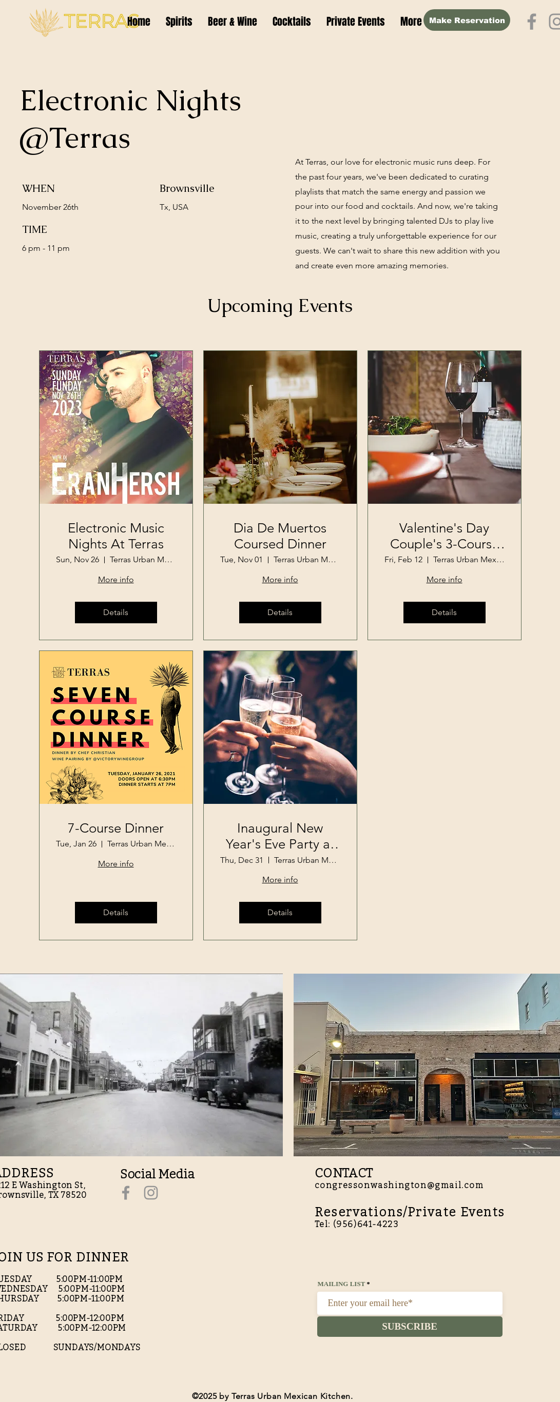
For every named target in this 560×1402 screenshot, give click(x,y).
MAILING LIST (341, 1283)
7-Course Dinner (116, 828)
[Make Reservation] (466, 20)
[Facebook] (532, 21)
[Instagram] (151, 1192)
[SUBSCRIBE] (410, 1326)
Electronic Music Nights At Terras (116, 536)
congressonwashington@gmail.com (399, 1185)
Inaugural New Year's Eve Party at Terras (280, 836)
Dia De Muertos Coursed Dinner (280, 536)
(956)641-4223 (366, 1224)
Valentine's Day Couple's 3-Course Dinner (444, 536)
